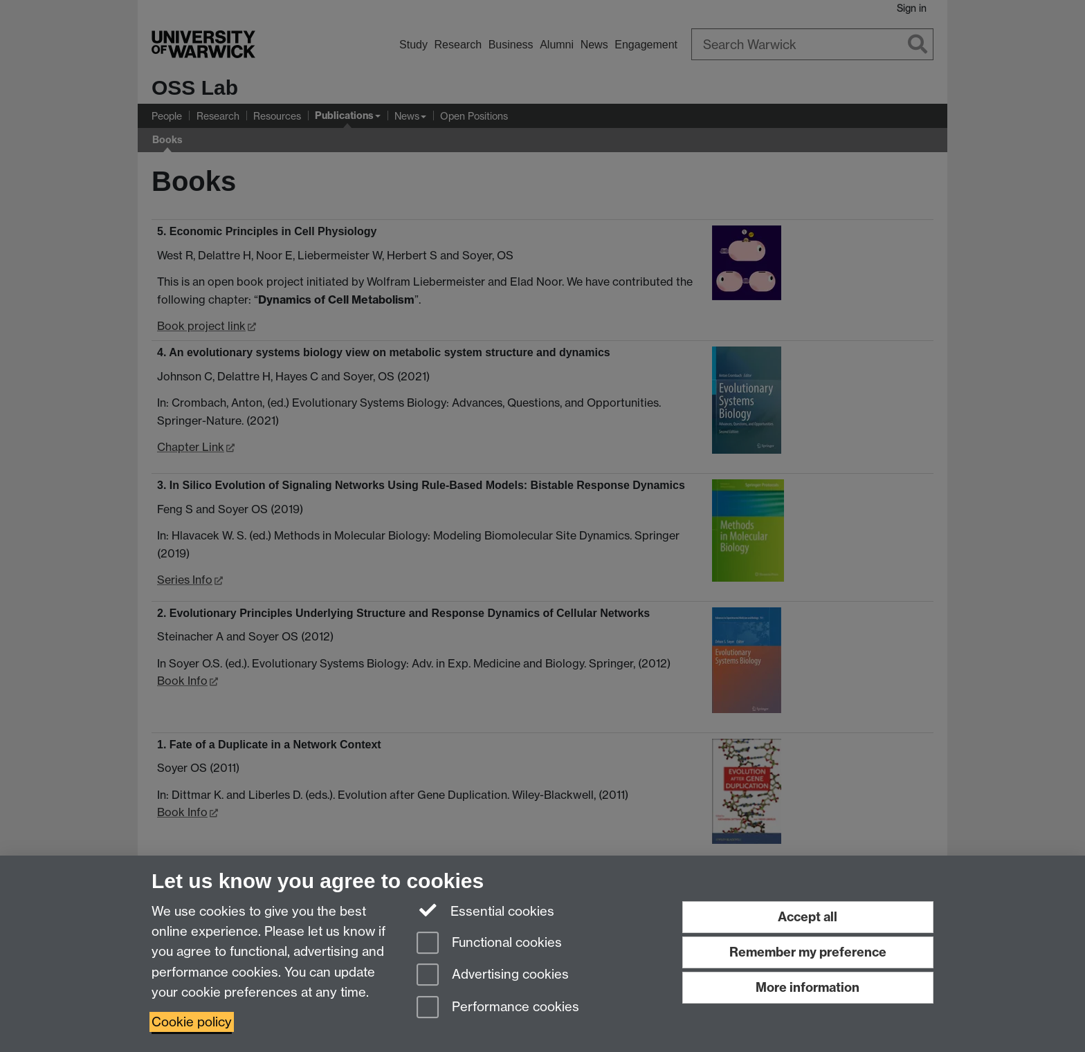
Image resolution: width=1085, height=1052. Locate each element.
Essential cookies (485, 910)
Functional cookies (489, 944)
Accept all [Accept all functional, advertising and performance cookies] (807, 917)
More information (807, 987)
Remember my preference (807, 952)
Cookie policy (192, 1022)
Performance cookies (498, 1008)
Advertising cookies (493, 975)
